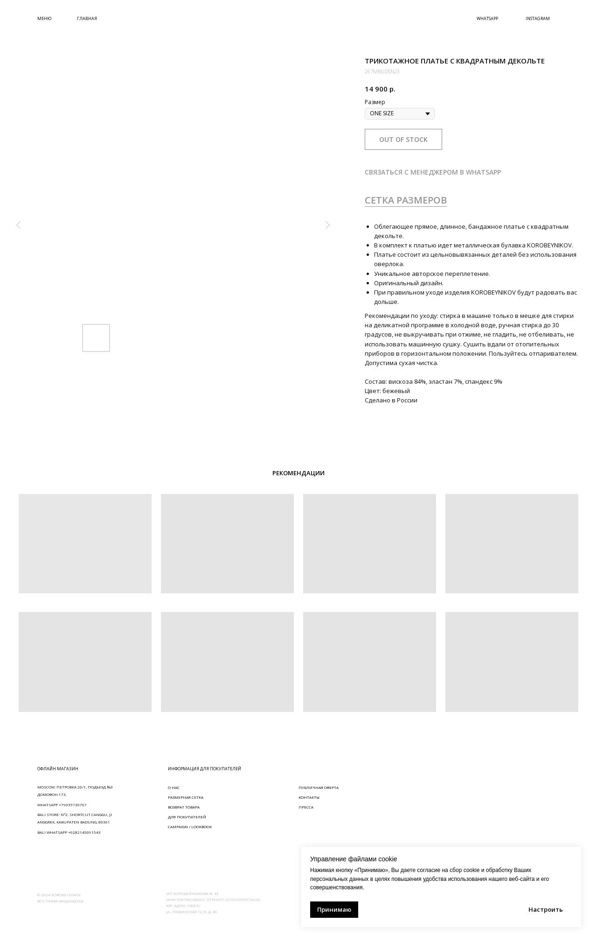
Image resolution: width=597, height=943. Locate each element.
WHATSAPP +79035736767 (62, 804)
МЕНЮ (44, 18)
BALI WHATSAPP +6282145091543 (69, 832)
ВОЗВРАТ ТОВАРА (184, 806)
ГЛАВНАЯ (87, 18)
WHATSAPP (487, 18)
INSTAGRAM (538, 18)
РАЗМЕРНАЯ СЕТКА (185, 797)
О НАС (174, 787)
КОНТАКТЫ (308, 797)
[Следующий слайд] (327, 225)
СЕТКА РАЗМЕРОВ (406, 200)
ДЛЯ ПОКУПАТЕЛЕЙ (187, 816)
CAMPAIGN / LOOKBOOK (190, 826)
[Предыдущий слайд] (18, 225)
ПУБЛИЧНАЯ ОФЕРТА (318, 787)
